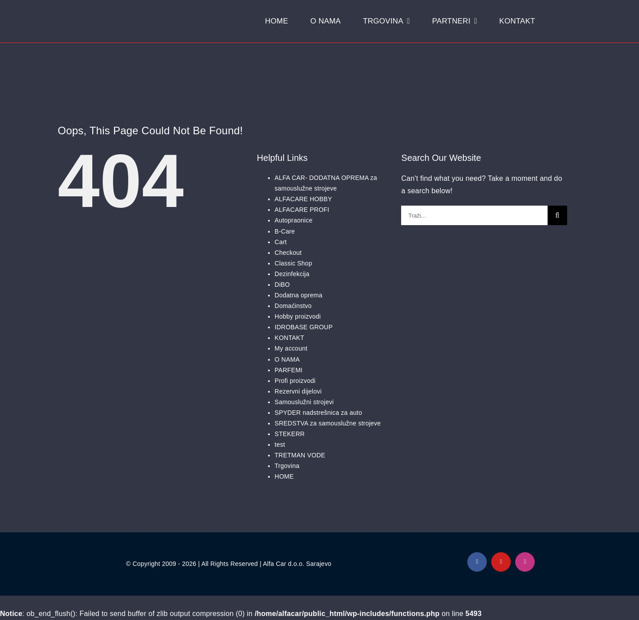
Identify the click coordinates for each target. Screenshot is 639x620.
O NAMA (287, 359)
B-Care (285, 231)
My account (291, 348)
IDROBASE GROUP (304, 327)
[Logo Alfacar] (107, 15)
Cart (281, 242)
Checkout (288, 252)
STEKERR (290, 433)
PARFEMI (289, 370)
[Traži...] (474, 215)
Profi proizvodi (295, 380)
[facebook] (477, 562)
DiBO (282, 284)
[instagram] (525, 562)
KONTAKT (289, 337)
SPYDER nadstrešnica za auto (318, 412)
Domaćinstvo (293, 305)
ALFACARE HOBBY (303, 199)
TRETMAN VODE (300, 455)
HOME (284, 476)
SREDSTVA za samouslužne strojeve (328, 423)
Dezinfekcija (292, 273)
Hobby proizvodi (298, 316)
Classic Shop (293, 263)
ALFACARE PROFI (302, 209)
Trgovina (287, 465)
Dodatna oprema (299, 295)
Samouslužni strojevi (304, 402)
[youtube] (501, 562)
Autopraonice (293, 220)
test (280, 444)
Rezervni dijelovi (298, 391)
